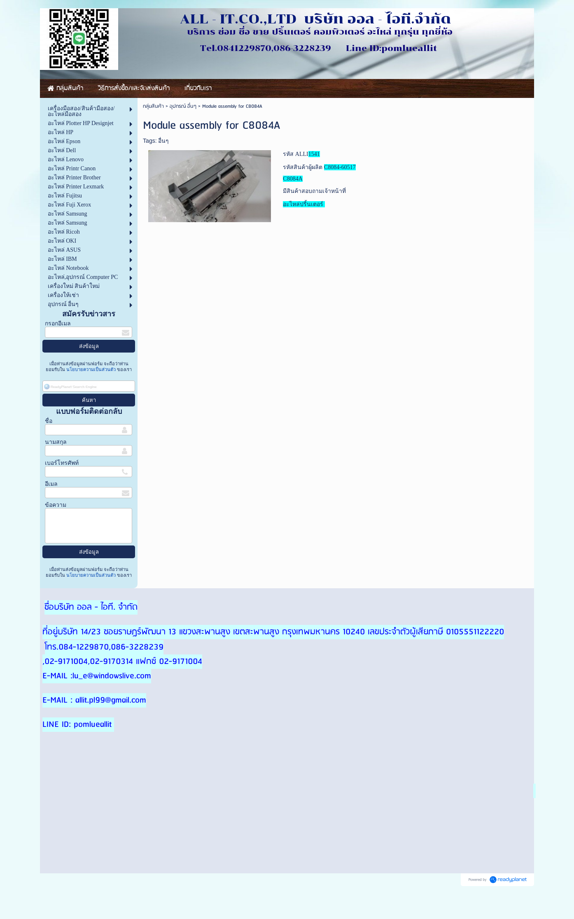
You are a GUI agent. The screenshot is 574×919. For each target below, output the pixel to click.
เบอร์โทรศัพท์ (62, 463)
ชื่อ (48, 421)
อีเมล (51, 484)
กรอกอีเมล (58, 323)
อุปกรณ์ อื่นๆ (183, 106)
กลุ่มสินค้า (153, 106)
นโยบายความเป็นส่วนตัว (91, 369)
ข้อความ (55, 505)
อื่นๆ (163, 140)
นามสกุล (56, 442)
